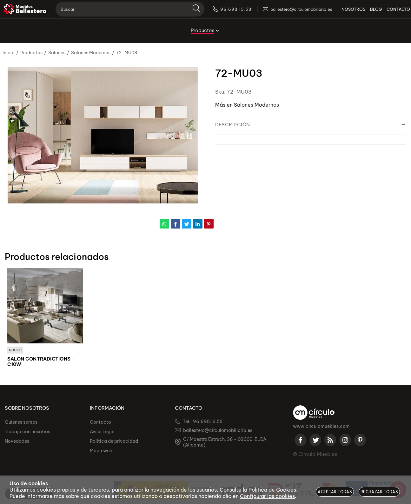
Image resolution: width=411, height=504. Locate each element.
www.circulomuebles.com (321, 426)
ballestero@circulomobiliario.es (217, 431)
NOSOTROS (345, 12)
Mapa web (101, 451)
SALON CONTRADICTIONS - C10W (41, 362)
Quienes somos (21, 422)
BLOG (367, 12)
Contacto (100, 422)
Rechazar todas (379, 491)
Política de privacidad (114, 441)
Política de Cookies (272, 490)
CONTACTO (389, 12)
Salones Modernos (256, 105)
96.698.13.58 (207, 422)
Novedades (17, 441)
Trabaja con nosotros (27, 432)
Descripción (232, 125)
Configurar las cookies (267, 496)
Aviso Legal (102, 432)
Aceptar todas (335, 491)
